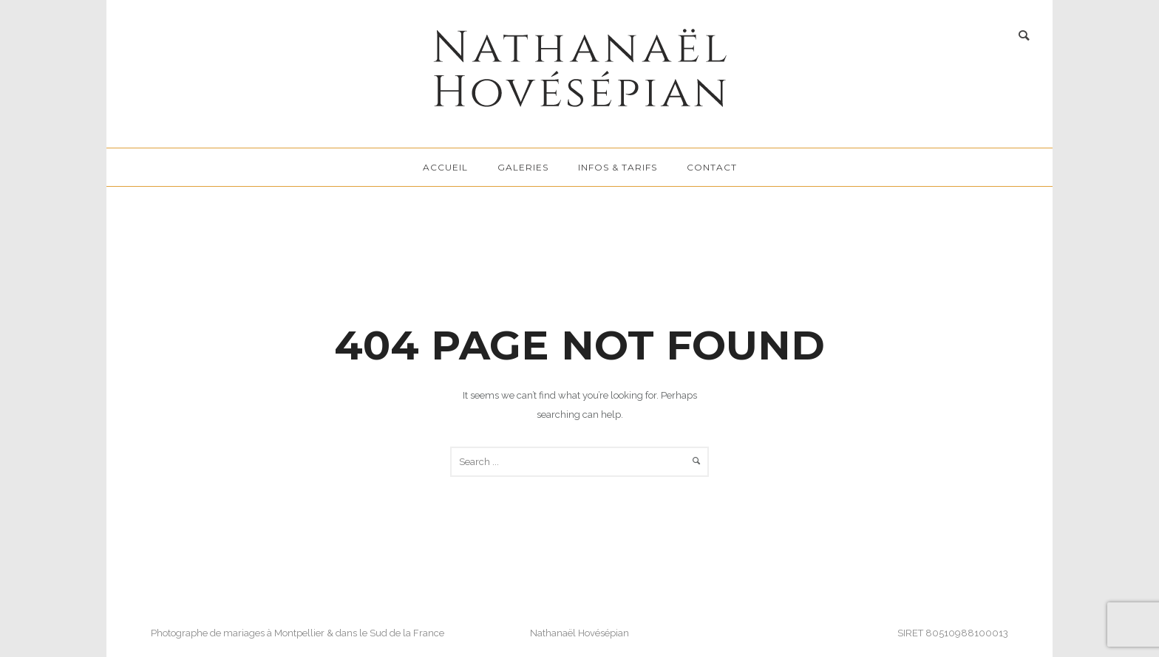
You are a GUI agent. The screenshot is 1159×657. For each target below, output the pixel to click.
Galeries (522, 167)
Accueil (445, 167)
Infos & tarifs (617, 167)
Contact (712, 167)
